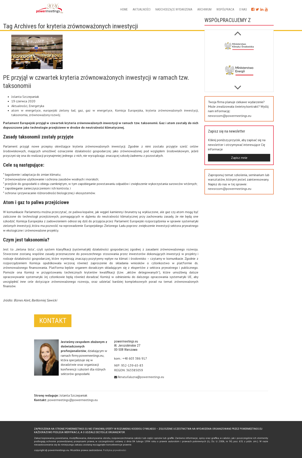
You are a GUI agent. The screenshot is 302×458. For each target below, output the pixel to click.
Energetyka (36, 106)
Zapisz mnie (239, 158)
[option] (239, 49)
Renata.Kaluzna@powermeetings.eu (141, 377)
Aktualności (141, 9)
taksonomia (19, 115)
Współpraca (225, 9)
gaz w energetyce (99, 110)
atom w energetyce (26, 110)
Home (124, 9)
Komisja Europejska (129, 110)
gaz (80, 110)
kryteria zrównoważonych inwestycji (172, 110)
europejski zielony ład (59, 110)
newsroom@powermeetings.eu (229, 116)
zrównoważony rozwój (44, 115)
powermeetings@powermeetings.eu (73, 400)
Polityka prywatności (114, 450)
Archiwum (204, 9)
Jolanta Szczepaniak (25, 97)
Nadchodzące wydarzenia (173, 9)
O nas (243, 9)
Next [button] (238, 31)
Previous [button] (238, 85)
